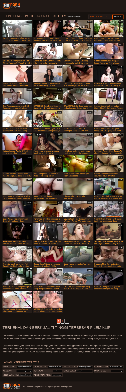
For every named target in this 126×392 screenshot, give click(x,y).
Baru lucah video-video (100, 17)
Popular (118, 17)
